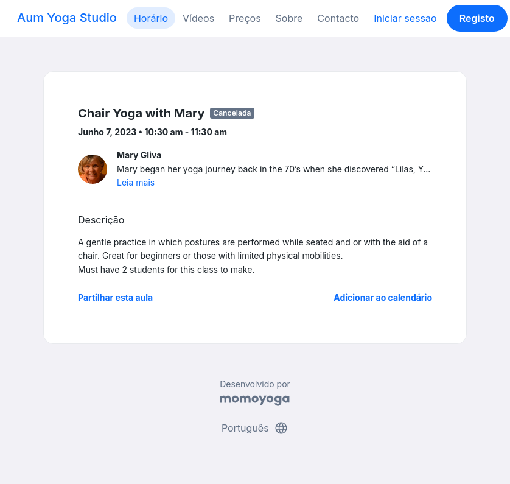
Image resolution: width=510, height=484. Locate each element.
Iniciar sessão (405, 18)
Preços (244, 18)
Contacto (338, 18)
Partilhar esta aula (115, 297)
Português (255, 428)
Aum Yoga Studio (67, 17)
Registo (477, 18)
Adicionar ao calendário (383, 297)
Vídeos (198, 18)
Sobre (289, 18)
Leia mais (136, 182)
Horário (151, 18)
